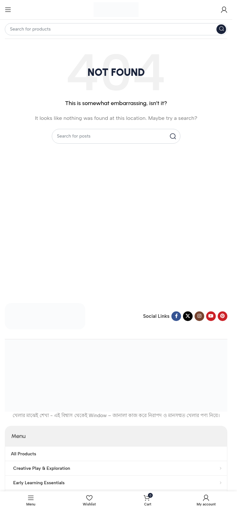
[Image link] (45, 316)
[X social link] (188, 316)
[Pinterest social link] (222, 316)
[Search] (116, 29)
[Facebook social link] (176, 316)
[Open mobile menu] (8, 9)
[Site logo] (116, 9)
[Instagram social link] (199, 316)
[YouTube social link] (211, 316)
